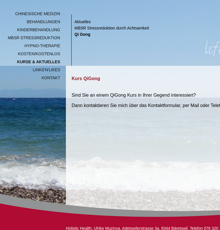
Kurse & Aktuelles (38, 62)
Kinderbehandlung (38, 29)
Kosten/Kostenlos (39, 53)
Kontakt (51, 78)
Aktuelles (82, 21)
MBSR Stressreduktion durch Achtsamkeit (111, 28)
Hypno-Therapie (42, 45)
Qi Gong (82, 34)
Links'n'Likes (46, 70)
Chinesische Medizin (37, 13)
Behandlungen (43, 21)
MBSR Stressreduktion (34, 37)
